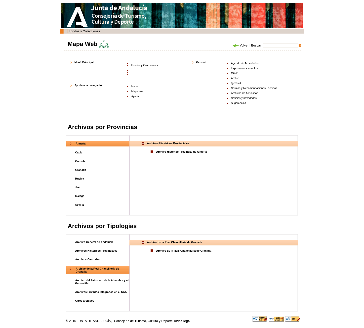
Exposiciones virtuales (244, 68)
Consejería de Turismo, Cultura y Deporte (143, 321)
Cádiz (78, 152)
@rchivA (236, 83)
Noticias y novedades (244, 97)
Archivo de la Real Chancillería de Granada (183, 250)
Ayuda (135, 96)
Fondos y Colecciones (84, 31)
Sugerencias (238, 102)
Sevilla (79, 204)
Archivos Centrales (87, 259)
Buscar (256, 45)
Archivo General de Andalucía (94, 241)
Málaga (79, 195)
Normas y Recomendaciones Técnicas (254, 88)
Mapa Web (137, 91)
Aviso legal (182, 321)
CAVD (234, 73)
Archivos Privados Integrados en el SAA (101, 291)
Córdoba (80, 161)
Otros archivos (84, 300)
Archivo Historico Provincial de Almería (181, 151)
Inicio (134, 86)
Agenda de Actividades (245, 63)
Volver (240, 45)
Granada (80, 169)
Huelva (79, 178)
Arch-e (235, 78)
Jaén (78, 187)
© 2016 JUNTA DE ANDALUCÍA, (89, 321)
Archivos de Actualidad (244, 93)
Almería (81, 143)
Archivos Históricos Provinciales (96, 250)
